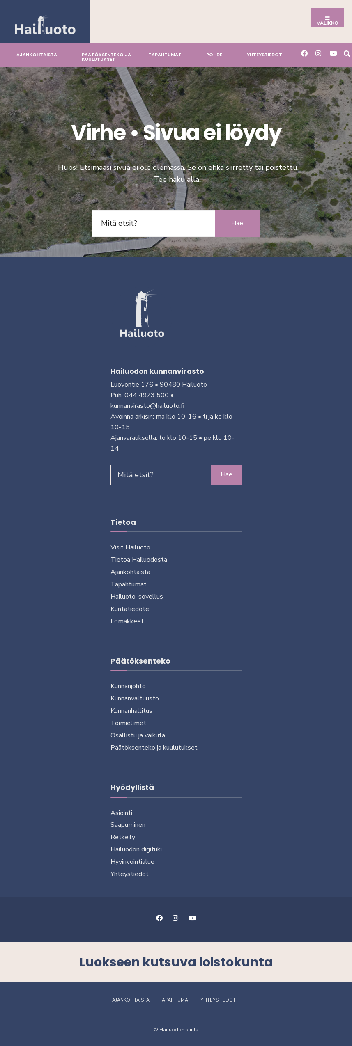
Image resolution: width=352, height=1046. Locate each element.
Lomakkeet (127, 621)
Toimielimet (128, 723)
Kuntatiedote (129, 608)
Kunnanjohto (128, 686)
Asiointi (121, 812)
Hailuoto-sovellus (136, 596)
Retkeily (122, 837)
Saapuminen (127, 824)
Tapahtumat (165, 54)
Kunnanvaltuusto (134, 698)
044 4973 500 (146, 395)
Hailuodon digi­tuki (136, 849)
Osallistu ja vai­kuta (137, 735)
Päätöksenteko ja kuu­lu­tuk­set (106, 56)
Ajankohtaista (36, 54)
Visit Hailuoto (130, 547)
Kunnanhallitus (131, 710)
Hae (237, 223)
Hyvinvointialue (132, 861)
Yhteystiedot (264, 54)
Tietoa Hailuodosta (138, 559)
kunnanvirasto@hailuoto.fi (147, 405)
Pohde (214, 54)
